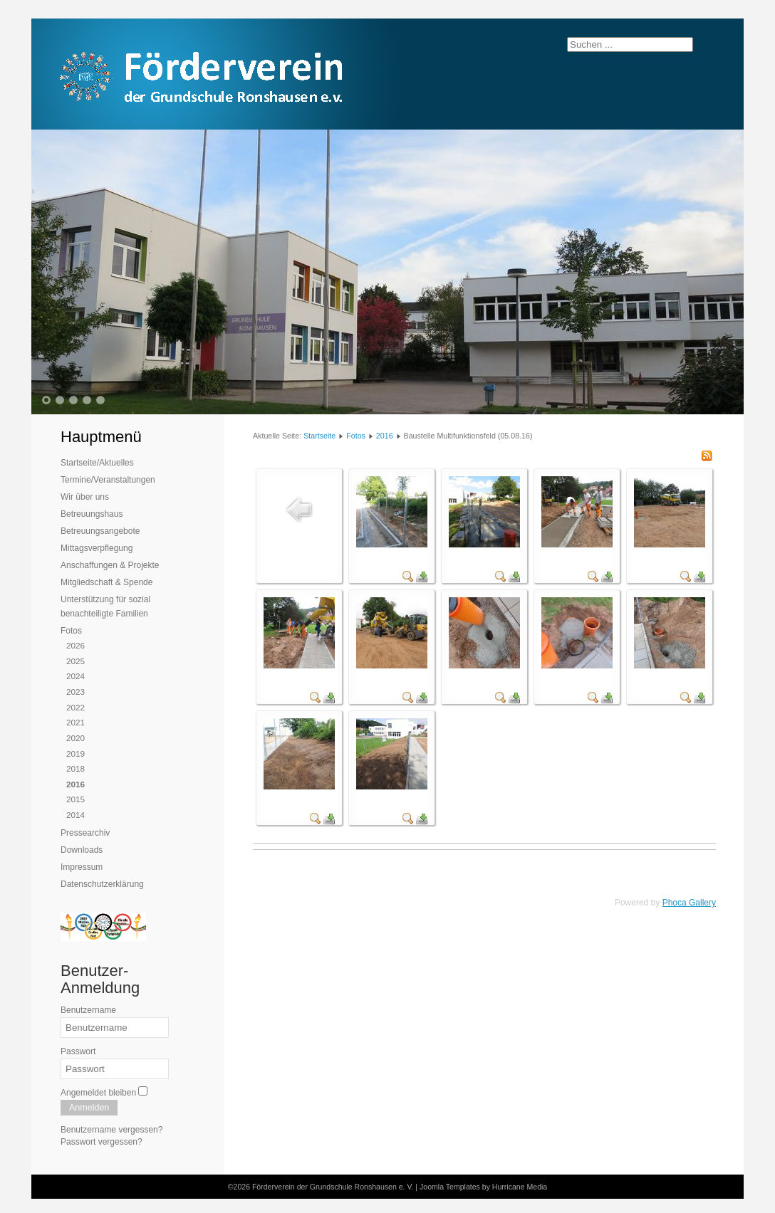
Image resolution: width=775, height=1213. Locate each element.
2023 (75, 691)
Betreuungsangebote (100, 531)
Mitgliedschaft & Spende (106, 582)
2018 (75, 768)
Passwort (78, 1051)
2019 (75, 753)
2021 (75, 722)
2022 (75, 707)
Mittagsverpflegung (96, 548)
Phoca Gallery (689, 903)
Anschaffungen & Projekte (110, 565)
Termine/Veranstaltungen (108, 480)
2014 (75, 814)
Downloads (82, 850)
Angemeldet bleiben (98, 1093)
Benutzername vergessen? (111, 1130)
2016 (75, 784)
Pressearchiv (85, 833)
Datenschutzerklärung (102, 884)
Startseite (319, 435)
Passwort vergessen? (101, 1142)
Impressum (82, 867)
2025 (75, 661)
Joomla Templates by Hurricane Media (483, 1186)
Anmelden (89, 1108)
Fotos (71, 631)
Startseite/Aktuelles (97, 463)
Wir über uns (85, 497)
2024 (75, 676)
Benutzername (88, 1010)
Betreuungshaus (92, 514)
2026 (75, 645)
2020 (75, 737)
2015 (75, 799)
